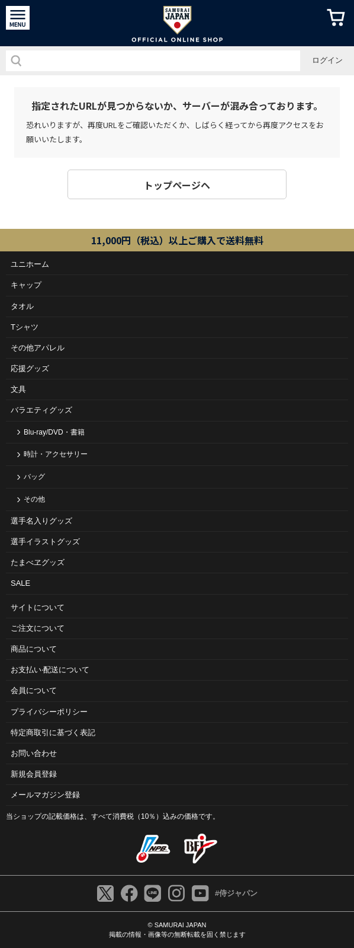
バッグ (34, 477)
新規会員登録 (34, 774)
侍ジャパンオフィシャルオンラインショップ (177, 23)
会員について (34, 690)
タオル (22, 306)
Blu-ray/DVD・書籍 (54, 432)
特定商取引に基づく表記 (53, 732)
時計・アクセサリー (56, 454)
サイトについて (38, 607)
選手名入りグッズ (41, 520)
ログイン (327, 60)
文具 (18, 389)
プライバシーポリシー (49, 711)
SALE (20, 583)
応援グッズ (30, 368)
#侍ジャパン (236, 893)
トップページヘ (177, 185)
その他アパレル (38, 347)
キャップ (26, 284)
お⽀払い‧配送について (50, 669)
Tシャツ (24, 327)
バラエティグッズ (41, 410)
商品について (34, 648)
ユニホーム (30, 264)
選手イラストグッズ (45, 541)
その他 (34, 499)
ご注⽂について (38, 628)
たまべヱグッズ (38, 562)
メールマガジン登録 (45, 794)
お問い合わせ (34, 753)
